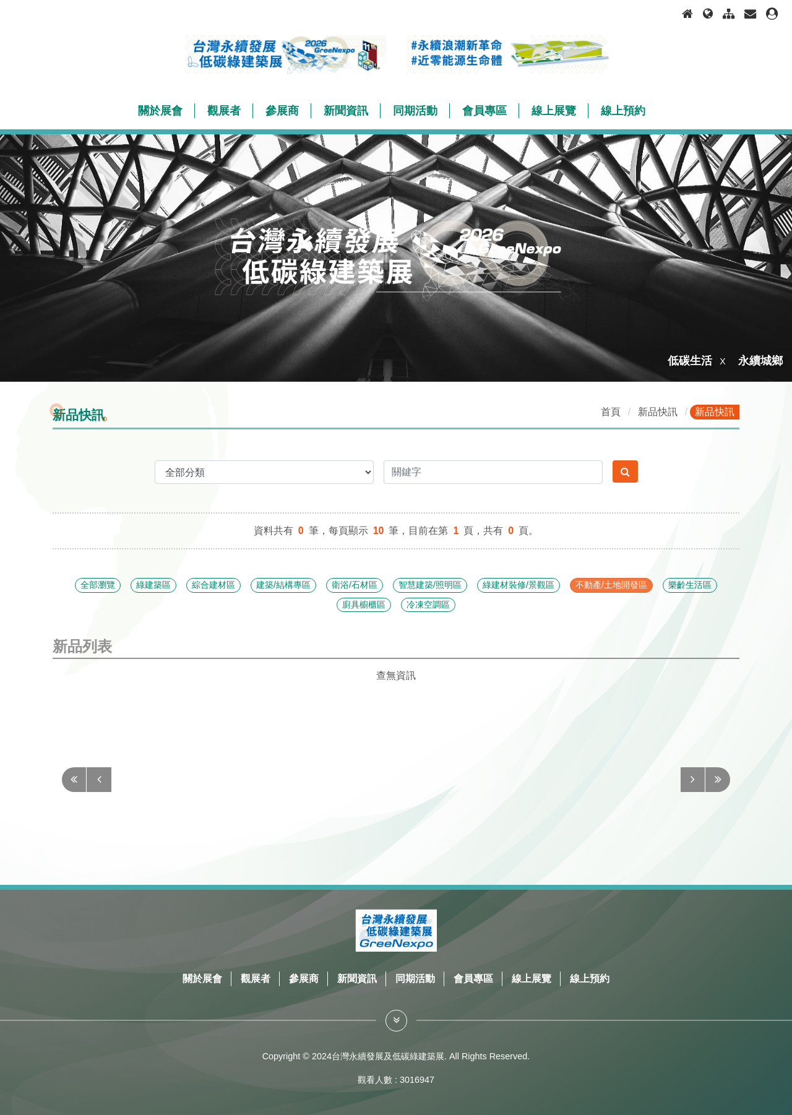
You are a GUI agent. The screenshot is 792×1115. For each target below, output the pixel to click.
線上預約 (589, 978)
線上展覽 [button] (554, 111)
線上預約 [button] (623, 111)
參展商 (304, 978)
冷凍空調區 (428, 604)
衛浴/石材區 (354, 585)
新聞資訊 (357, 978)
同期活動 (415, 978)
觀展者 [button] (224, 111)
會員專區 (473, 978)
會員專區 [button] (484, 111)
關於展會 (202, 978)
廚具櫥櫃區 (363, 604)
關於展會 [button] (160, 111)
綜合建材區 (213, 585)
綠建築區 (153, 585)
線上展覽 (531, 978)
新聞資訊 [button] (346, 111)
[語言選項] (708, 14)
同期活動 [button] (415, 111)
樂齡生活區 (690, 585)
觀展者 (255, 978)
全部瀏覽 (97, 585)
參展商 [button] (282, 111)
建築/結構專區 (283, 585)
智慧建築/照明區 (430, 585)
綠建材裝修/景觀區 (518, 585)
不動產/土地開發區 (611, 585)
